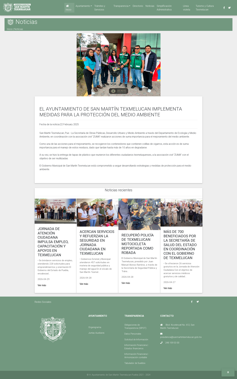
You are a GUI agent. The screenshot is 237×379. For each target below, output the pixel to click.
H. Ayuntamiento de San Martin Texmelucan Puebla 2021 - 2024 (119, 374)
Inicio (68, 8)
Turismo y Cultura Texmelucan (205, 8)
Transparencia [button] (121, 6)
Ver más (42, 285)
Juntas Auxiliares (96, 333)
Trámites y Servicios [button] (99, 8)
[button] (228, 372)
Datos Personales (132, 333)
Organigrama (94, 327)
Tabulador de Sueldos (134, 363)
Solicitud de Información (136, 339)
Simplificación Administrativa (164, 8)
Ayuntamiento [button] (83, 6)
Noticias (150, 6)
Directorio (138, 6)
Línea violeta (186, 8)
